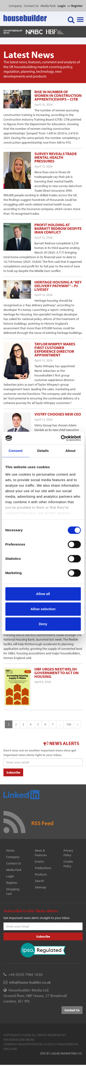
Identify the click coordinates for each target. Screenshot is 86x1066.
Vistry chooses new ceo (57, 414)
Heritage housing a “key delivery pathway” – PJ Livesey (58, 286)
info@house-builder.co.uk (30, 982)
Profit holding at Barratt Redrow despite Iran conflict (58, 228)
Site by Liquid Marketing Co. (61, 1053)
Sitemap (40, 887)
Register (11, 883)
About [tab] (70, 451)
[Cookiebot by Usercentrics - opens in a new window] (61, 438)
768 (68, 724)
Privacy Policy (68, 852)
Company (15, 6)
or (75, 6)
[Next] (77, 724)
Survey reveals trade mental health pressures (55, 157)
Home (10, 850)
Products (41, 874)
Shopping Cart (12, 891)
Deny (43, 624)
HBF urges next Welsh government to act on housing (56, 673)
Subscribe (13, 772)
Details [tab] (43, 451)
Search (39, 881)
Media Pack (48, 6)
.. (60, 724)
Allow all (43, 594)
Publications (43, 868)
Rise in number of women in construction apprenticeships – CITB (58, 95)
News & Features (41, 852)
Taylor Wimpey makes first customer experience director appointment (54, 349)
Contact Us (31, 6)
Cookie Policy (68, 863)
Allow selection (43, 609)
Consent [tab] (15, 451)
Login (10, 876)
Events (39, 861)
